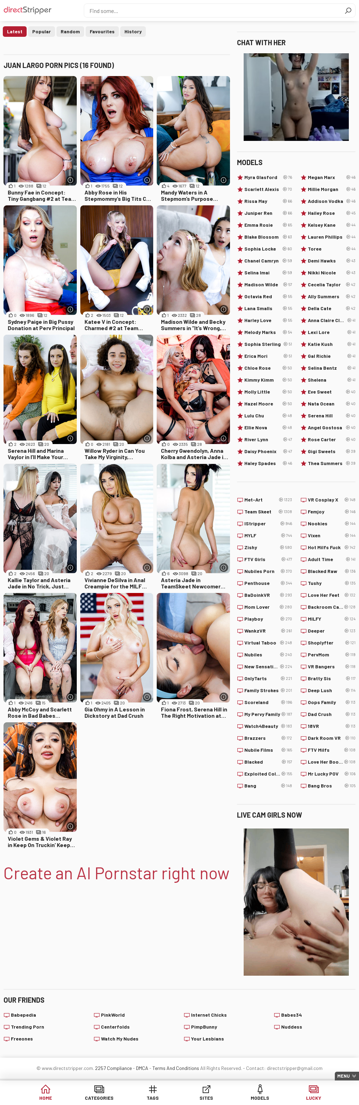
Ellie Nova (268, 427)
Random (70, 31)
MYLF (268, 535)
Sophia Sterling (268, 344)
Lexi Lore (331, 332)
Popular (41, 31)
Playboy (268, 619)
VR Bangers (331, 666)
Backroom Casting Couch (331, 607)
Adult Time (331, 559)
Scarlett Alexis (268, 189)
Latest (14, 31)
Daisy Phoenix (268, 451)
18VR (331, 726)
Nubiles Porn (268, 571)
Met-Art (268, 500)
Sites (206, 1098)
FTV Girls (268, 559)
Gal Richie (331, 356)
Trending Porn (27, 1027)
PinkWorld (113, 1015)
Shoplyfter (331, 643)
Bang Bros (331, 786)
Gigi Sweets (331, 451)
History (133, 31)
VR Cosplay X (331, 500)
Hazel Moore (268, 404)
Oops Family (331, 702)
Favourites (102, 31)
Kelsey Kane (331, 225)
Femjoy (331, 511)
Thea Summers (331, 463)
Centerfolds (115, 1027)
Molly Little (268, 392)
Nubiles (268, 654)
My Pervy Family (268, 714)
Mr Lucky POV (331, 774)
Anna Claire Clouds (331, 320)
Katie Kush (331, 344)
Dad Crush (331, 714)
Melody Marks (268, 332)
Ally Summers (331, 296)
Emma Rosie (268, 225)
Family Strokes (268, 690)
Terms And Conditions (176, 1068)
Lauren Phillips (331, 237)
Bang (268, 786)
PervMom (331, 654)
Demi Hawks (331, 261)
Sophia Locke (268, 249)
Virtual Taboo (268, 643)
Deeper (331, 631)
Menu (343, 1076)
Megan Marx (331, 177)
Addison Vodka (331, 201)
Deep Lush (331, 690)
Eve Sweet (331, 392)
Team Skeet (268, 511)
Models (260, 1098)
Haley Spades (268, 463)
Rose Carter (331, 439)
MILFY (331, 619)
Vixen (331, 535)
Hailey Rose (331, 213)
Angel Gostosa (331, 427)
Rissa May (268, 201)
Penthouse (268, 583)
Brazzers (268, 738)
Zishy (268, 547)
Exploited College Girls (268, 774)
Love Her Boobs (331, 762)
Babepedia (23, 1015)
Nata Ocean (331, 404)
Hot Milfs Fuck (331, 547)
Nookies (331, 523)
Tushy (331, 583)
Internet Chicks (209, 1015)
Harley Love (268, 320)
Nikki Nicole (331, 272)
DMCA (142, 1068)
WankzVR (268, 631)
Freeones (22, 1039)
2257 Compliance (113, 1068)
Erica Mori (268, 356)
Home (45, 1098)
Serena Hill (331, 415)
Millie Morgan (331, 189)
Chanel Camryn (268, 261)
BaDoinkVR (268, 595)
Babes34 (291, 1015)
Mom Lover (268, 607)
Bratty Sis (331, 678)
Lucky (313, 1098)
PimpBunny (204, 1027)
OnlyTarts (268, 678)
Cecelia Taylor (331, 284)
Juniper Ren (268, 213)
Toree (331, 249)
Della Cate (331, 308)
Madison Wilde (268, 284)
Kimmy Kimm (268, 380)
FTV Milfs (331, 750)
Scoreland (268, 702)
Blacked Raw (331, 571)
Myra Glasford (268, 177)
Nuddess (291, 1027)
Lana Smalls (268, 308)
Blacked (268, 762)
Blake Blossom (268, 237)
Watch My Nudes (119, 1039)
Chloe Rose (268, 368)
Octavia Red (268, 296)
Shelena (331, 380)
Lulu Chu (268, 415)
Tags (153, 1098)
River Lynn (268, 439)
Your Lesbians (207, 1039)
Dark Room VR (331, 738)
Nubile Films (268, 750)
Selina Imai (268, 272)
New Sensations (268, 666)
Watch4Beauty (268, 726)
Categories (99, 1098)
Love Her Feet (331, 595)
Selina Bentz (331, 368)
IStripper (268, 523)
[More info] (70, 180)
